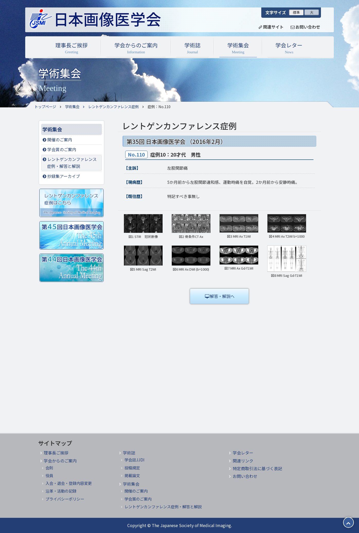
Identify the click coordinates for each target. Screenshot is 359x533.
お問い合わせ (245, 476)
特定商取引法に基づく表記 (257, 468)
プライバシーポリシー (65, 499)
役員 (49, 475)
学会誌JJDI (134, 459)
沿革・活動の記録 (61, 491)
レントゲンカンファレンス (71, 163)
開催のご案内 (57, 139)
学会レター (288, 49)
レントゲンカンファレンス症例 (109, 106)
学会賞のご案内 (59, 149)
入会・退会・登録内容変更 (69, 483)
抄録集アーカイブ (61, 176)
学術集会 (238, 49)
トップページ (45, 106)
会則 (49, 467)
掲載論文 (132, 475)
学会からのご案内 (136, 49)
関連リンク (243, 461)
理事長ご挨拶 (71, 49)
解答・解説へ (219, 296)
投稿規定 (132, 467)
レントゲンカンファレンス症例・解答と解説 (163, 506)
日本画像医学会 (101, 19)
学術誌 (192, 49)
